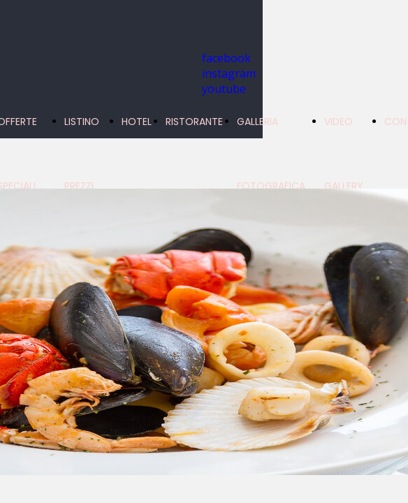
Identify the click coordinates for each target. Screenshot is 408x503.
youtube (224, 88)
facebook (226, 58)
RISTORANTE (194, 122)
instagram (229, 73)
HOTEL (137, 122)
